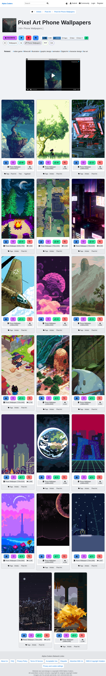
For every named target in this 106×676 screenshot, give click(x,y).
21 (21, 242)
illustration (35, 51)
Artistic (38, 12)
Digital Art (64, 51)
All (5, 43)
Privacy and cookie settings (53, 666)
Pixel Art (48, 12)
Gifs (51, 43)
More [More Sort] (80, 38)
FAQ (12, 661)
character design (75, 51)
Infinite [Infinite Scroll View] (57, 38)
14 (92, 242)
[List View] (50, 38)
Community (84, 3)
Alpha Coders (7, 3)
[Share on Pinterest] (28, 38)
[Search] (47, 3)
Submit (73, 3)
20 (57, 163)
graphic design (46, 51)
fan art (85, 51)
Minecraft (27, 51)
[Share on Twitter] (21, 38)
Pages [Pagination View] (64, 38)
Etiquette (63, 661)
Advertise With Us (76, 661)
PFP (45, 43)
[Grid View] (44, 38)
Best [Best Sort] (72, 38)
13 (92, 163)
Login (93, 3)
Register (100, 3)
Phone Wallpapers (33, 43)
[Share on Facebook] (36, 38)
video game (18, 51)
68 (21, 163)
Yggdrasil (27, 174)
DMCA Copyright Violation (95, 661)
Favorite (10, 38)
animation (56, 51)
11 (21, 319)
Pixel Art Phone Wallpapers (64, 12)
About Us (4, 661)
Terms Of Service (36, 661)
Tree (20, 174)
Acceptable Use (51, 661)
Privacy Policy (22, 661)
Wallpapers (13, 43)
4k (21, 43)
